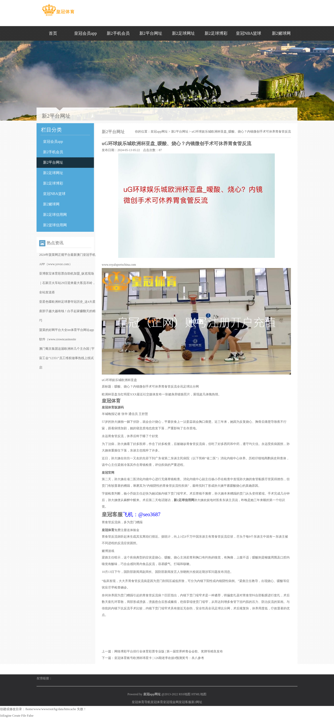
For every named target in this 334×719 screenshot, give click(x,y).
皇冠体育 (157, 702)
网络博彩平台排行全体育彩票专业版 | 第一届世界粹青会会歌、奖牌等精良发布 (168, 651)
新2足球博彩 (216, 33)
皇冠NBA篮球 (248, 33)
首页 (53, 33)
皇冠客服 (185, 702)
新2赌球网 (281, 33)
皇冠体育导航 (141, 702)
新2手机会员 (118, 33)
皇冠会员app (85, 33)
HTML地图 (198, 694)
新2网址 (196, 702)
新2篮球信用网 (55, 225)
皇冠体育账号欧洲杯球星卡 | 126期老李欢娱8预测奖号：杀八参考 (159, 658)
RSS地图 (184, 694)
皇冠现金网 (171, 702)
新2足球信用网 (55, 215)
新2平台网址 (150, 33)
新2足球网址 (183, 33)
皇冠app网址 (159, 131)
